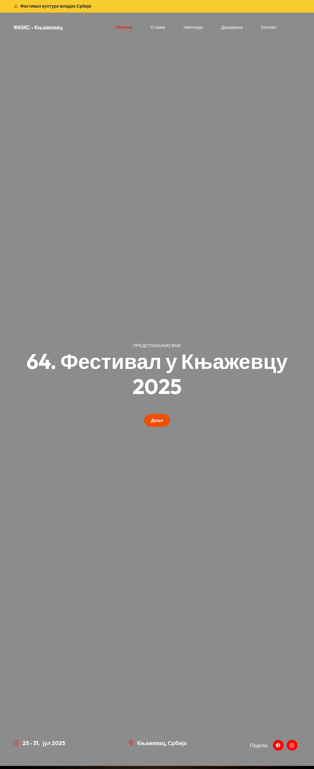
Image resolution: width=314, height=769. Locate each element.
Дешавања (232, 27)
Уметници (193, 27)
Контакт (269, 27)
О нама (158, 27)
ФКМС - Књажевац (38, 27)
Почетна (124, 27)
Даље (157, 420)
